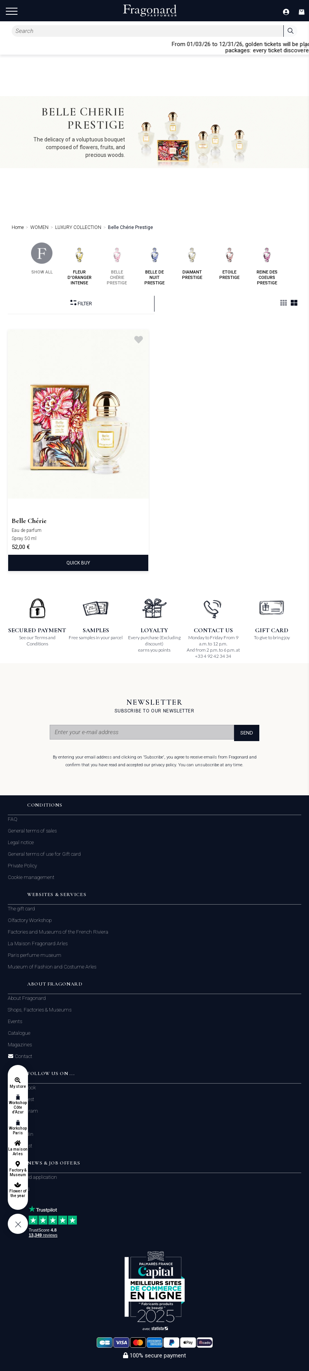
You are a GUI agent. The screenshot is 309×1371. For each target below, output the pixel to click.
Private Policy (22, 866)
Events (15, 1021)
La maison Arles (17, 1151)
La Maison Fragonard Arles (38, 943)
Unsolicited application (32, 1177)
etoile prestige (229, 261)
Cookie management (31, 877)
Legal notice (21, 842)
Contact (23, 1056)
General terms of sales (32, 831)
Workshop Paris (18, 1130)
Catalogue (19, 1033)
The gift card (21, 909)
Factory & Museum (17, 1172)
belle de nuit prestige (154, 264)
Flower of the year (17, 1193)
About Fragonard (27, 998)
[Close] (305, 47)
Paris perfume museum (34, 955)
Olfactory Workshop (30, 920)
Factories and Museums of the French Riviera (58, 932)
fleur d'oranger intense (80, 264)
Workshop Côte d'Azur (18, 1107)
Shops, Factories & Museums (39, 1010)
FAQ (12, 819)
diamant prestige (192, 261)
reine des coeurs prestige (267, 264)
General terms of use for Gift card (44, 854)
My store (18, 1086)
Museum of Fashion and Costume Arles (52, 967)
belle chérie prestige (117, 264)
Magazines (20, 1045)
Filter (81, 303)
